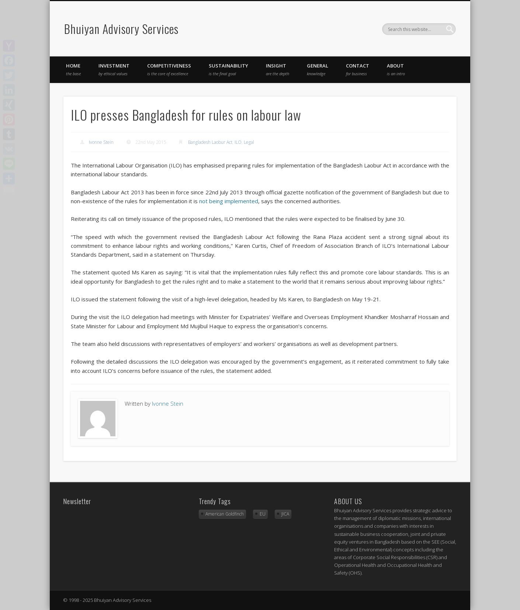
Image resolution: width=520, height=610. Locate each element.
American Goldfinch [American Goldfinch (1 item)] (224, 514)
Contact (357, 69)
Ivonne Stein (101, 142)
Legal (249, 142)
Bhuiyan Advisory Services (121, 28)
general (317, 69)
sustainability (228, 69)
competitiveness (169, 69)
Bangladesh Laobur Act (210, 142)
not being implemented (228, 201)
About (396, 69)
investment (113, 69)
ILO (238, 142)
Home (73, 69)
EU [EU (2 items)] (263, 514)
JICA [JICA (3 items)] (285, 514)
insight (277, 69)
